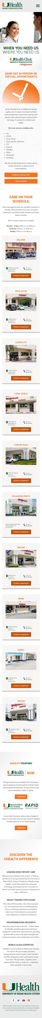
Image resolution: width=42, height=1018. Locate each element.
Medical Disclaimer (8, 1006)
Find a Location (21, 181)
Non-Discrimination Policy (18, 1008)
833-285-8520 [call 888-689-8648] (29, 321)
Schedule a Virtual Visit (21, 175)
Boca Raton (21, 291)
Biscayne (21, 240)
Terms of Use (17, 1006)
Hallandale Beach (21, 496)
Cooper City (21, 343)
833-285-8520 (29, 269)
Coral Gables (21, 394)
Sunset (21, 650)
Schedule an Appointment (21, 276)
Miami (21, 599)
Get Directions (11, 271)
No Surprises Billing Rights (32, 1008)
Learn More (21, 797)
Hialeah (21, 548)
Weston (21, 701)
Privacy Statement (25, 1006)
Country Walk (21, 445)
